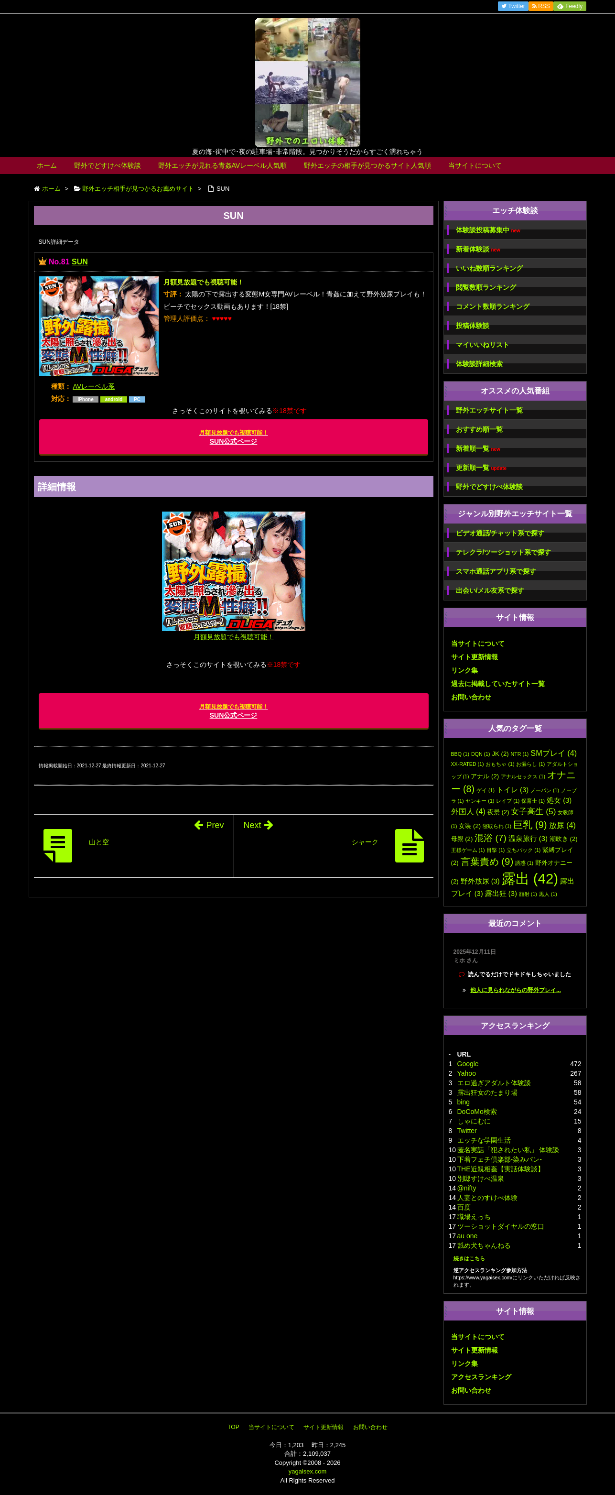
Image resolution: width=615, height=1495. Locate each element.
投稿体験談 (472, 325)
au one (467, 1236)
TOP (233, 1427)
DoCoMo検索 (477, 1111)
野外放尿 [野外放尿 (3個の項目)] (480, 881)
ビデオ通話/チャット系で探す (500, 533)
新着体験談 (478, 249)
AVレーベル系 (94, 386)
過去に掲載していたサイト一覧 (498, 683)
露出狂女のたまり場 (487, 1092)
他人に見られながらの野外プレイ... (515, 990)
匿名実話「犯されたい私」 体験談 (508, 1150)
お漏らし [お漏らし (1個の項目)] (530, 764)
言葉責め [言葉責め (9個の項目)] (487, 861)
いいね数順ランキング (489, 268)
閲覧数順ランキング (486, 287)
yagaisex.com (307, 1471)
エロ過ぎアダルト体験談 (494, 1083)
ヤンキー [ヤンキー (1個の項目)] (479, 801)
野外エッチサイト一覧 (489, 410)
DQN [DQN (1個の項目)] (480, 754)
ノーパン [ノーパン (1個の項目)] (544, 790)
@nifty (466, 1188)
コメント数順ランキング (492, 306)
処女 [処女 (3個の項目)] (559, 800)
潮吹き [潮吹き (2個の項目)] (564, 838)
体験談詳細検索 (479, 363)
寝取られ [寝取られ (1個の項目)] (497, 826)
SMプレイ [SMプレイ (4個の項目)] (553, 753)
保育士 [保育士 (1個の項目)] (533, 801)
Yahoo (466, 1073)
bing (463, 1102)
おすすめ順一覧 (479, 429)
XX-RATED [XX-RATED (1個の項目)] (467, 764)
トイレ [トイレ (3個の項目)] (512, 790)
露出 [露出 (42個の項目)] (530, 878)
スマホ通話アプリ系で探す (496, 571)
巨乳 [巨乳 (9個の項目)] (530, 824)
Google (468, 1064)
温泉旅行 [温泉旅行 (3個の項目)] (528, 838)
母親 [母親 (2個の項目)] (462, 838)
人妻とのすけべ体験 (487, 1197)
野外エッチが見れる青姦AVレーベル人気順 (222, 165)
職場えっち (474, 1217)
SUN (80, 262)
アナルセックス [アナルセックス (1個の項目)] (523, 776)
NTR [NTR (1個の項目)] (520, 754)
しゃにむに (474, 1121)
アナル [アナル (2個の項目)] (485, 776)
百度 (464, 1207)
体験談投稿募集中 (488, 230)
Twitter (467, 1131)
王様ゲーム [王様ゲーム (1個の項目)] (468, 850)
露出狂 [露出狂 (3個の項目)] (501, 893)
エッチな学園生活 (484, 1140)
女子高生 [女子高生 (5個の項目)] (533, 811)
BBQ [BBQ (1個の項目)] (460, 754)
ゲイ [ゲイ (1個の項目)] (485, 790)
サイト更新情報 (474, 657)
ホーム (47, 165)
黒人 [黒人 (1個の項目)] (548, 894)
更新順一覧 (481, 467)
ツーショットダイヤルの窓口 (500, 1226)
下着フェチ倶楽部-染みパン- (499, 1159)
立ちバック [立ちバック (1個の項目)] (523, 850)
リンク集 (464, 670)
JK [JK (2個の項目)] (500, 753)
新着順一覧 (478, 448)
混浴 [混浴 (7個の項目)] (491, 838)
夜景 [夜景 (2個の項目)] (498, 812)
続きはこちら (469, 1258)
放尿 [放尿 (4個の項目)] (562, 825)
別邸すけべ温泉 (480, 1178)
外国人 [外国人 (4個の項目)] (468, 811)
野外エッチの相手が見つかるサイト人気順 (367, 165)
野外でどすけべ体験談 (107, 165)
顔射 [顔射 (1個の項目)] (528, 894)
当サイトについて (475, 165)
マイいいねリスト (482, 344)
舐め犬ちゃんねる (484, 1245)
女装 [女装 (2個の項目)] (470, 825)
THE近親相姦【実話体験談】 (500, 1169)
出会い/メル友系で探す (490, 590)
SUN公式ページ (233, 437)
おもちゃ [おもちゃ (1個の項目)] (500, 764)
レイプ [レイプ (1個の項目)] (507, 801)
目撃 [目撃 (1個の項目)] (495, 850)
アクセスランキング (481, 1377)
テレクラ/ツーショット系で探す (503, 552)
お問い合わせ (471, 697)
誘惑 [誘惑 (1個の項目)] (524, 863)
